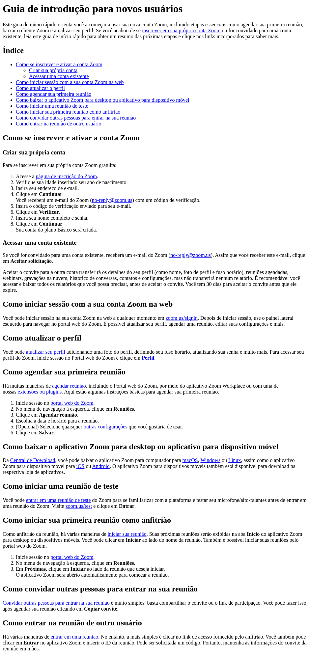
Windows (210, 460)
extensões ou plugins (40, 392)
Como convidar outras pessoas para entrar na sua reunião (76, 118)
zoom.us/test (79, 506)
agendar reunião (69, 386)
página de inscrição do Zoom (66, 176)
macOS (190, 460)
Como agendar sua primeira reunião (53, 94)
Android (101, 466)
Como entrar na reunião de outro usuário (58, 123)
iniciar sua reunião (127, 534)
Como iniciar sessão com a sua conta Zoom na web (70, 82)
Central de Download (32, 460)
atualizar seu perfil (45, 352)
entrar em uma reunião (74, 637)
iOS (80, 466)
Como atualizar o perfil (40, 88)
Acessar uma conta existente (59, 76)
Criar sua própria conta (53, 70)
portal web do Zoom (71, 403)
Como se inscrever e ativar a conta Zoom (59, 64)
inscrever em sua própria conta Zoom (181, 30)
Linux (234, 460)
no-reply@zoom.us (112, 200)
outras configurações (105, 426)
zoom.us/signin (182, 318)
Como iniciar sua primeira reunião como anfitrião (68, 112)
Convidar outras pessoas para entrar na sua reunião (56, 603)
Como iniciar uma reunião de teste (52, 106)
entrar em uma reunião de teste (58, 500)
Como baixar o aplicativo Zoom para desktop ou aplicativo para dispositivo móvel (102, 100)
